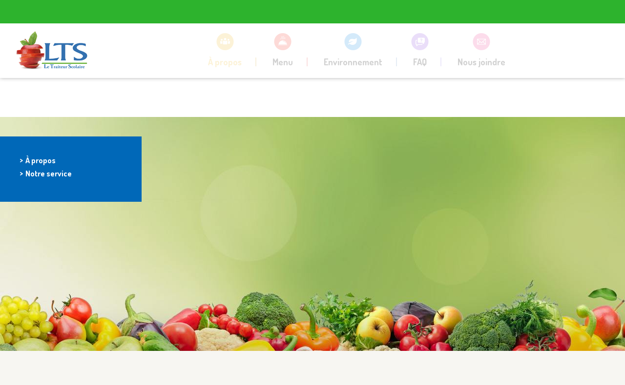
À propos (40, 160)
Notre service (48, 173)
